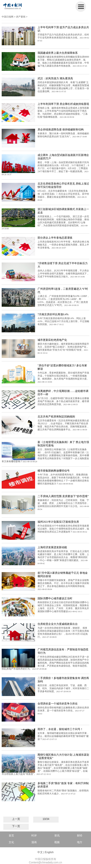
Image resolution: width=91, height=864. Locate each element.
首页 (11, 835)
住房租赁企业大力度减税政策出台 (58, 624)
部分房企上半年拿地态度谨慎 (55, 237)
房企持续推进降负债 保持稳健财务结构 (61, 129)
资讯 (57, 835)
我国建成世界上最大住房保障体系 (58, 52)
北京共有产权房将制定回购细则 (56, 416)
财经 (79, 835)
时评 (34, 835)
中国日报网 (7, 16)
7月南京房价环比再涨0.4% (53, 314)
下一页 (16, 826)
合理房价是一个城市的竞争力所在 (58, 703)
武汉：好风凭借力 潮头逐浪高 (55, 78)
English (49, 852)
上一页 (16, 819)
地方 (79, 842)
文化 (11, 842)
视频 (57, 842)
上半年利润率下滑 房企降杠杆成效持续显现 (63, 104)
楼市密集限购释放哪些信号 (54, 470)
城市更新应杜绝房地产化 (52, 339)
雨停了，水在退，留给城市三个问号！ (60, 729)
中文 (40, 852)
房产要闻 (20, 16)
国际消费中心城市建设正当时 (55, 598)
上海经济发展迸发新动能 (52, 547)
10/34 (46, 819)
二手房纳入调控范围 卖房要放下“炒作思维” (63, 496)
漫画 (34, 842)
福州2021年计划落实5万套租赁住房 (58, 521)
